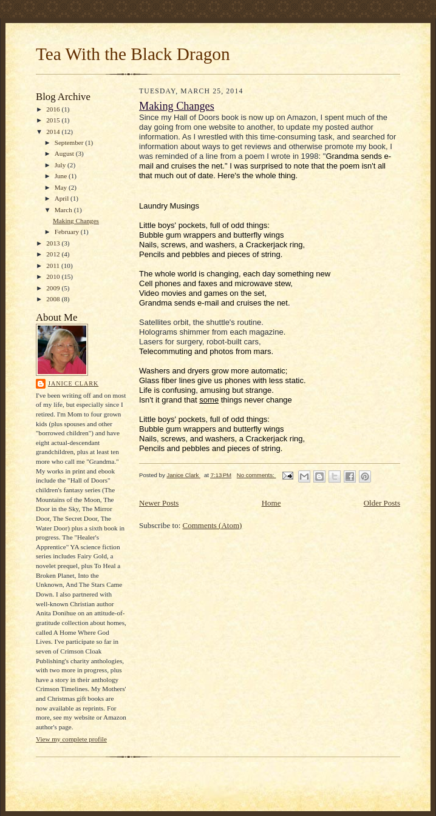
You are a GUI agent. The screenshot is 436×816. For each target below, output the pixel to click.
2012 (53, 254)
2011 (53, 265)
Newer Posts (159, 502)
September (70, 142)
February (68, 231)
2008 (53, 299)
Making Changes (76, 220)
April (62, 198)
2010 (53, 276)
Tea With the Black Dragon (133, 54)
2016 (53, 109)
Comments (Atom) (212, 525)
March (64, 209)
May (62, 187)
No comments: (256, 475)
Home (271, 502)
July (61, 165)
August (65, 153)
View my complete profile (71, 739)
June (62, 175)
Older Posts (382, 502)
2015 (53, 120)
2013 (53, 243)
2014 (53, 131)
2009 (53, 288)
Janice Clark (73, 383)
